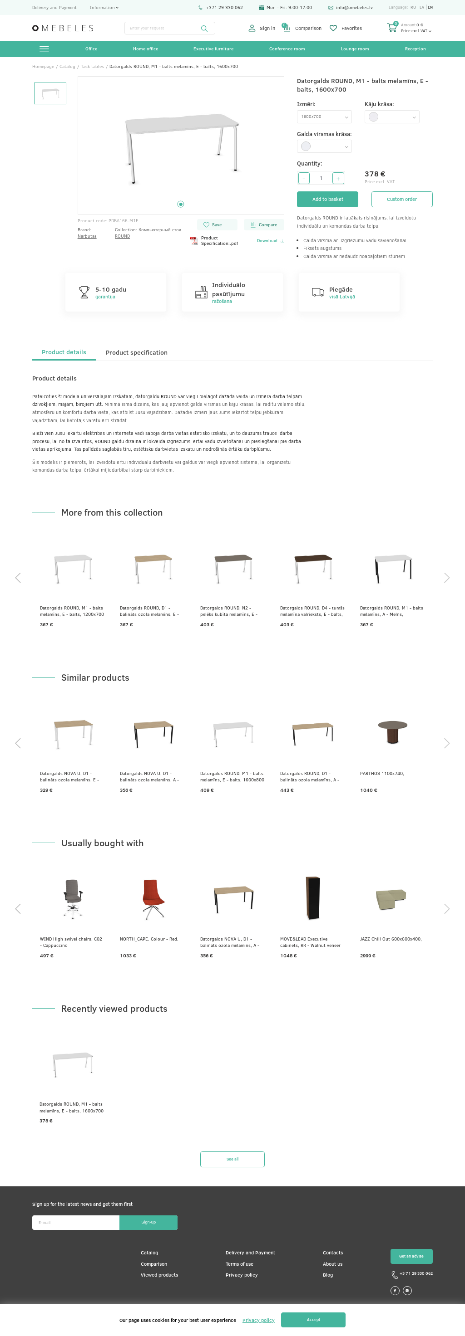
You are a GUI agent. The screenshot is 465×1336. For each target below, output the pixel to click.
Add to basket (327, 199)
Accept (313, 1319)
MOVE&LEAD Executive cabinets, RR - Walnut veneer (310, 942)
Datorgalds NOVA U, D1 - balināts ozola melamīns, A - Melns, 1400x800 (149, 776)
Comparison (302, 28)
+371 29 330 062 (220, 7)
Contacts (333, 1252)
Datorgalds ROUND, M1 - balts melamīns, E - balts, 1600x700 (72, 1107)
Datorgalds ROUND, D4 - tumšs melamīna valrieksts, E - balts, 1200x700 (312, 611)
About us (332, 1263)
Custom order (402, 199)
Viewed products (159, 1274)
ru (413, 7)
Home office (145, 48)
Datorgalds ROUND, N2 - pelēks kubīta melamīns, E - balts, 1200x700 (228, 611)
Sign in (262, 28)
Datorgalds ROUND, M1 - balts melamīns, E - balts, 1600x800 (232, 776)
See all (232, 1159)
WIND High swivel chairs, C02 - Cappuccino (71, 942)
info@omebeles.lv (350, 7)
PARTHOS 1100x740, (382, 773)
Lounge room (355, 48)
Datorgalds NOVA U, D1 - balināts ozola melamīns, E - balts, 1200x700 (69, 776)
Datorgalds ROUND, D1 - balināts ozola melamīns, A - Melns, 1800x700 (309, 776)
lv (422, 7)
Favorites (346, 28)
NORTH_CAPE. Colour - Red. (149, 939)
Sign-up (148, 1222)
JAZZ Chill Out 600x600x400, (391, 939)
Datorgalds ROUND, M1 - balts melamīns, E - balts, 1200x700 (72, 611)
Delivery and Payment (54, 7)
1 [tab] (181, 204)
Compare (263, 224)
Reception (415, 48)
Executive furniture (213, 48)
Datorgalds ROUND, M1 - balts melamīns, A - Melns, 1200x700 (391, 611)
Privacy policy (242, 1274)
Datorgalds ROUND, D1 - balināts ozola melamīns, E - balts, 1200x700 (149, 611)
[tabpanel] (181, 145)
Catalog (149, 1252)
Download (270, 241)
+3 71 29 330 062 (412, 1275)
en (430, 7)
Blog (328, 1274)
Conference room (287, 48)
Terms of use (239, 1263)
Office (91, 48)
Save (212, 224)
